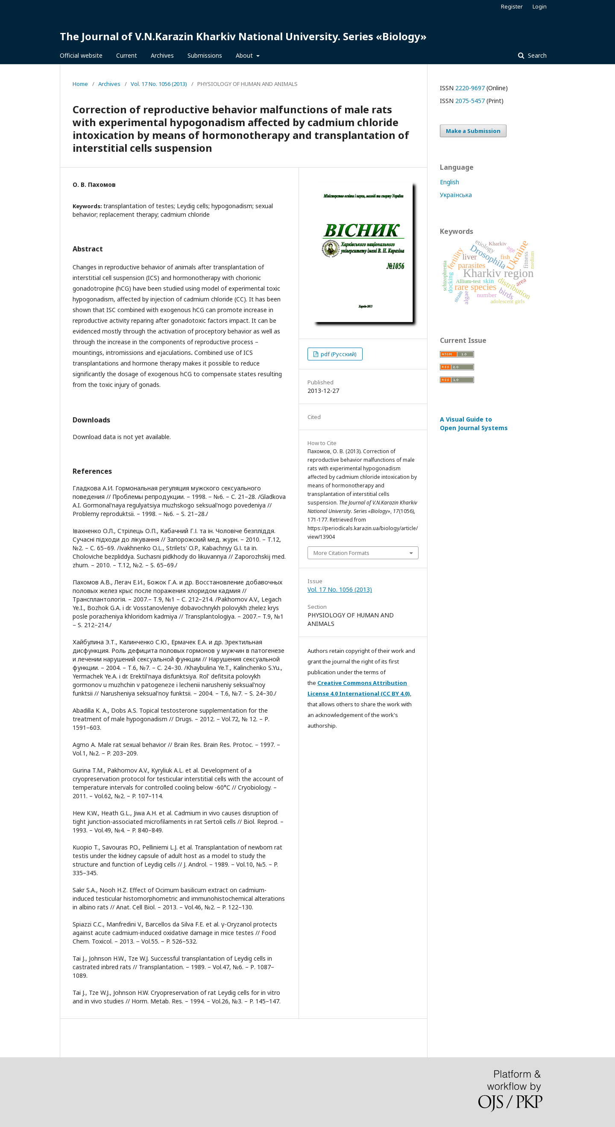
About (245, 55)
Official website (81, 55)
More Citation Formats (341, 553)
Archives (162, 55)
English (449, 182)
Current (126, 55)
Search (536, 55)
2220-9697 (470, 88)
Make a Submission (473, 131)
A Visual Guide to (474, 423)
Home (80, 84)
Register (512, 6)
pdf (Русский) (338, 354)
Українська (456, 195)
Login (540, 6)
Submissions (204, 55)
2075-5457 (470, 101)
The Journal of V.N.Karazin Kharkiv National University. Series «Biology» (243, 36)
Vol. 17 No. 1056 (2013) (159, 84)
